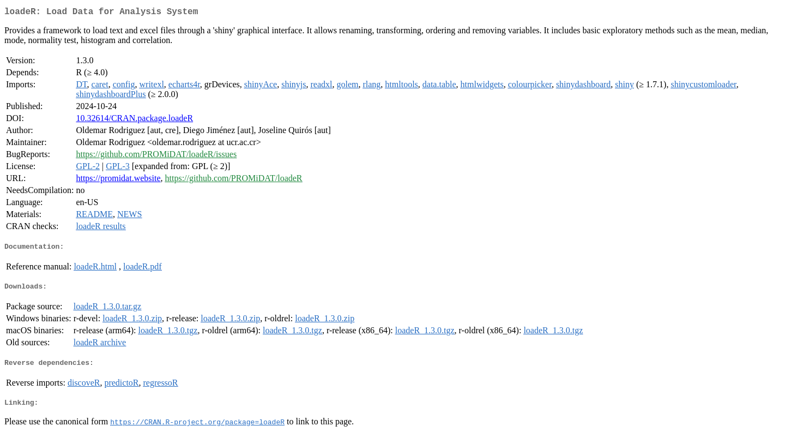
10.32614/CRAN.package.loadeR (134, 120)
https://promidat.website (118, 180)
